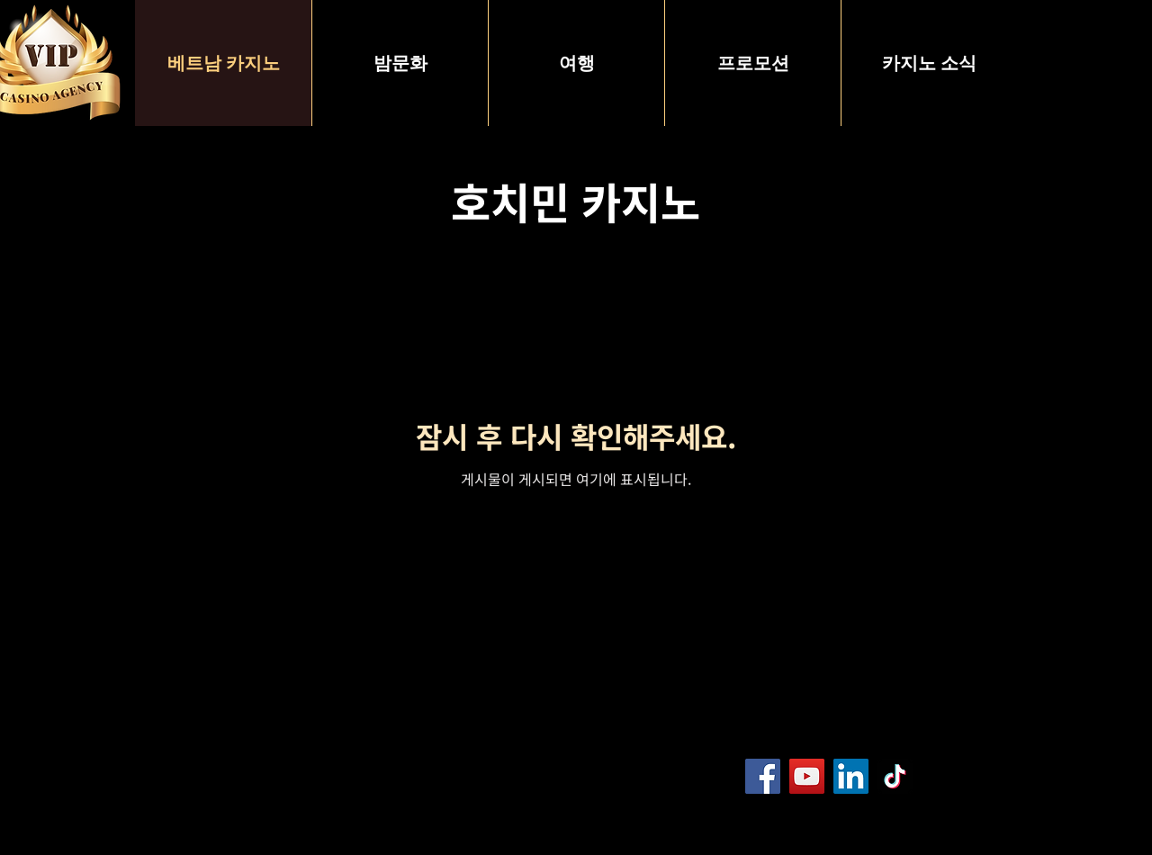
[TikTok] (895, 776)
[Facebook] (762, 776)
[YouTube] (806, 776)
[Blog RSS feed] (982, 777)
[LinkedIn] (850, 776)
